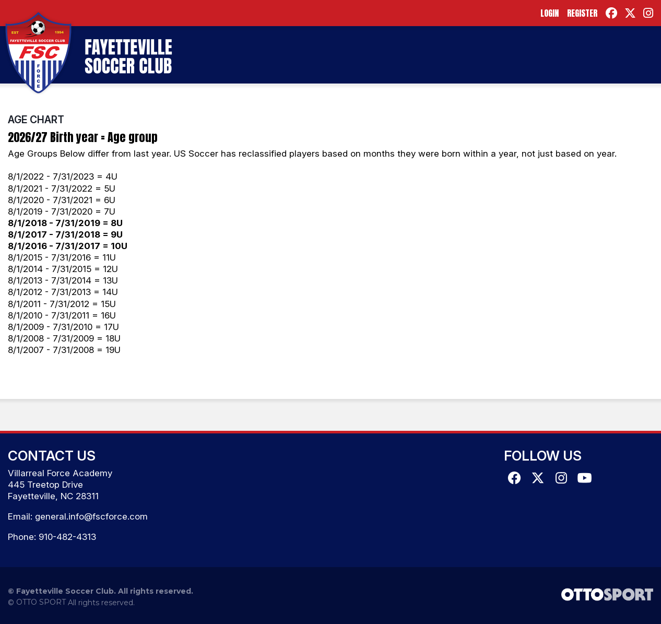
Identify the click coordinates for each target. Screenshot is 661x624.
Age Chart (36, 119)
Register (582, 13)
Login (549, 13)
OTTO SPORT (41, 602)
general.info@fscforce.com (91, 516)
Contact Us (52, 456)
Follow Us (543, 456)
